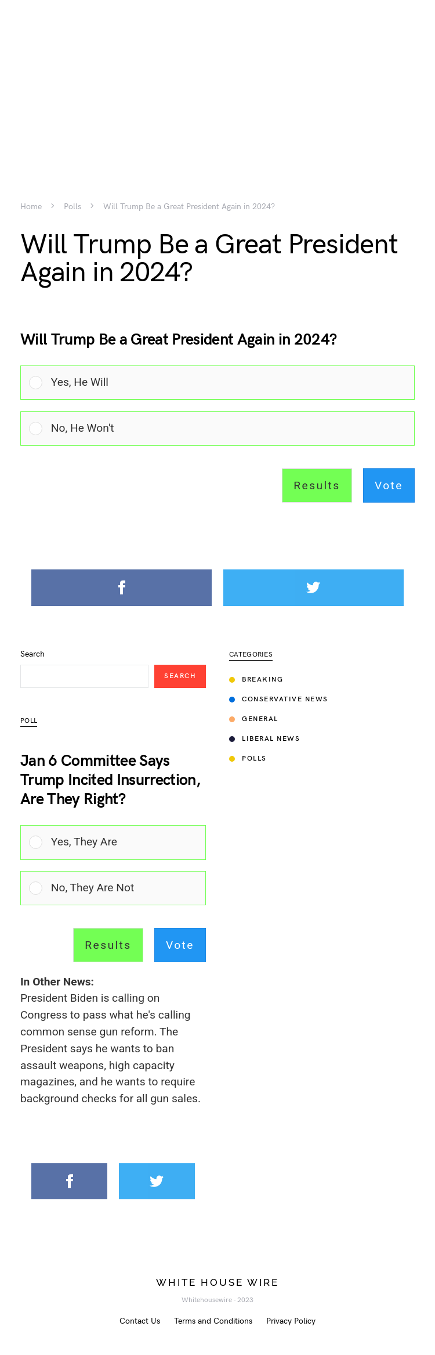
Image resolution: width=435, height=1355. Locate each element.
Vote (389, 485)
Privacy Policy (291, 1321)
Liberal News (264, 738)
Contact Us (139, 1321)
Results (316, 485)
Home (31, 207)
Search (32, 654)
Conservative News (278, 699)
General (253, 719)
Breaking (256, 679)
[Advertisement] (217, 81)
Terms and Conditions (213, 1321)
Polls (72, 207)
